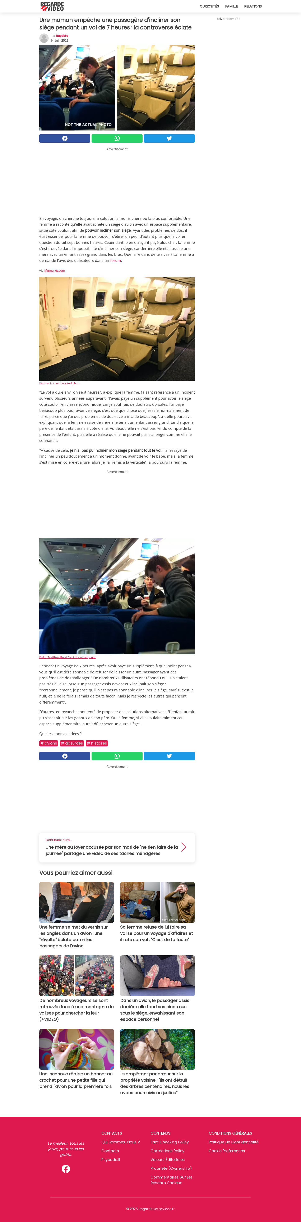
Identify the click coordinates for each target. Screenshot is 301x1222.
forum (115, 260)
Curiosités (209, 6)
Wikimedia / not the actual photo (59, 383)
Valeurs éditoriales (167, 1159)
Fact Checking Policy (169, 1142)
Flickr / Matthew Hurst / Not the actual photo (67, 657)
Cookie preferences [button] (227, 1150)
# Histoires (97, 743)
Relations (253, 6)
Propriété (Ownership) (171, 1168)
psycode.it (110, 1159)
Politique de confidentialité (234, 1142)
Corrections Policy (167, 1150)
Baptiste (62, 36)
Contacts (110, 1150)
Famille (231, 6)
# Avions (48, 743)
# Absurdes (72, 743)
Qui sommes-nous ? (120, 1142)
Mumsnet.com (54, 270)
